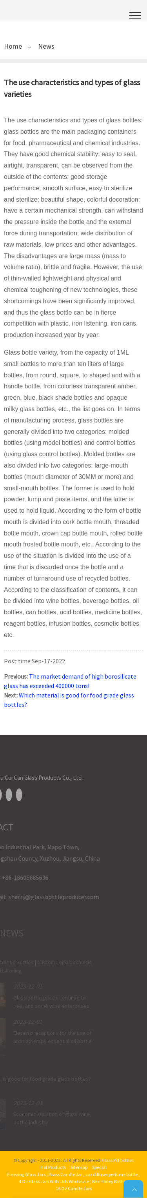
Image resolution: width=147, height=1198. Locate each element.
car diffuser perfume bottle (111, 1174)
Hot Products (53, 1167)
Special (99, 1167)
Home (13, 46)
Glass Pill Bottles (118, 1160)
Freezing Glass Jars (26, 1174)
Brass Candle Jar (65, 1174)
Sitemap (79, 1167)
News (46, 46)
